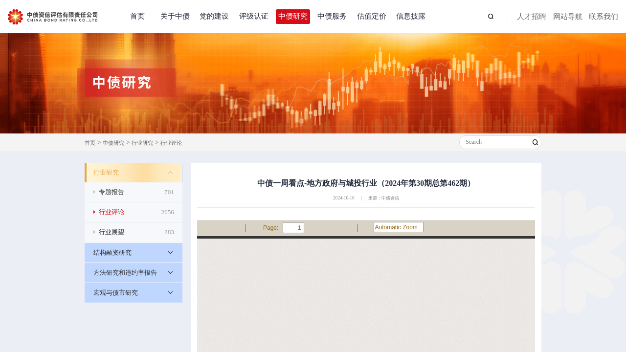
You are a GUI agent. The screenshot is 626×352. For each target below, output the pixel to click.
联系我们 (603, 17)
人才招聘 (531, 17)
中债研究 (293, 16)
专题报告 (136, 192)
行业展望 (136, 232)
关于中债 (175, 16)
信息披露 (410, 16)
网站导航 (567, 17)
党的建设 (214, 16)
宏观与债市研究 (115, 292)
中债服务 (332, 16)
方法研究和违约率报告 (125, 272)
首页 (137, 16)
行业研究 (142, 143)
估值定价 (371, 16)
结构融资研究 (112, 252)
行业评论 (171, 143)
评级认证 (253, 16)
